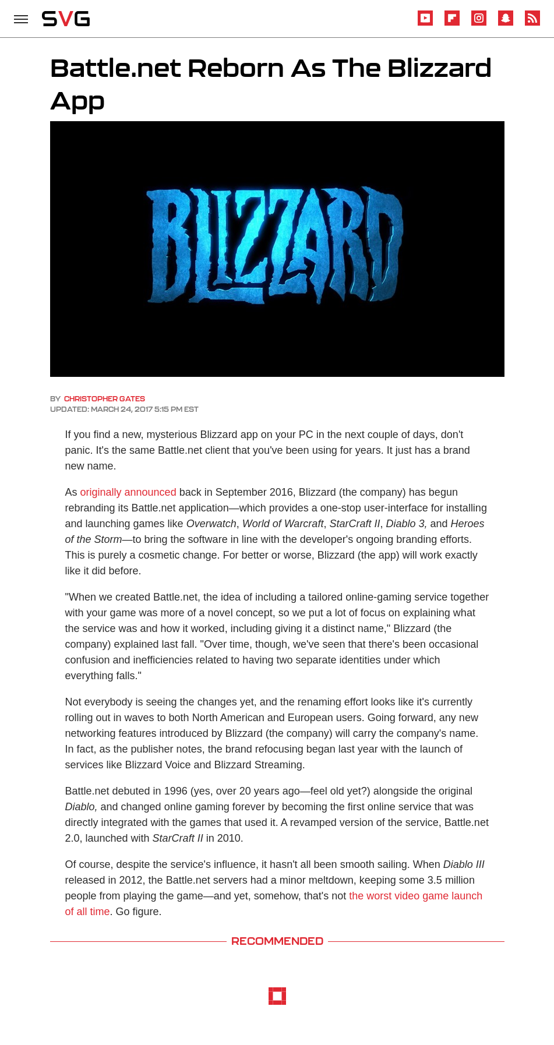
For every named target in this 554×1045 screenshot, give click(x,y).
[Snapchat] (505, 23)
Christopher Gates (104, 398)
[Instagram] (478, 23)
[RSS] (532, 23)
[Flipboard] (452, 23)
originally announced (128, 492)
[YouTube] (425, 23)
